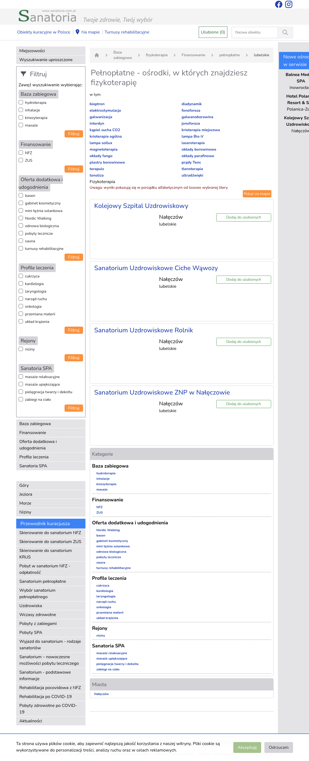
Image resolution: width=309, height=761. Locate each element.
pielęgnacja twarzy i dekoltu (48, 392)
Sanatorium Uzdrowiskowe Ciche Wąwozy (156, 268)
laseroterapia (193, 142)
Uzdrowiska (30, 606)
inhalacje (32, 110)
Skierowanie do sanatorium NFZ (50, 533)
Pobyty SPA (30, 633)
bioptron (97, 104)
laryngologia (35, 291)
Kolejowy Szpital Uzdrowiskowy (141, 205)
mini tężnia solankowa (44, 210)
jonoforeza (191, 123)
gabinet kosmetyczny (43, 203)
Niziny (25, 512)
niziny (30, 349)
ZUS (28, 160)
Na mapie (87, 32)
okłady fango (101, 155)
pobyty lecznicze (39, 233)
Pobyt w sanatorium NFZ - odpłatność (45, 569)
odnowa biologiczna (42, 226)
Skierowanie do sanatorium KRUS (45, 554)
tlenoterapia (192, 168)
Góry (24, 485)
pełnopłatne (229, 55)
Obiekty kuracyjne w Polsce (43, 32)
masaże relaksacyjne (42, 376)
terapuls (97, 168)
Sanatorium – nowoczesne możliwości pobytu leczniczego (49, 660)
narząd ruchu (36, 299)
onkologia (33, 306)
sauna (30, 241)
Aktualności (30, 721)
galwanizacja (101, 117)
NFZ (28, 152)
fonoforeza (191, 110)
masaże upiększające (42, 384)
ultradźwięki (192, 175)
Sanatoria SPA (33, 466)
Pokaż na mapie (257, 193)
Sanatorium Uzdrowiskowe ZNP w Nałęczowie (162, 392)
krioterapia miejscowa (201, 130)
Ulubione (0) (213, 32)
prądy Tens (191, 162)
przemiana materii (40, 314)
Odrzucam (278, 747)
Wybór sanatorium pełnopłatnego (37, 593)
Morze (25, 503)
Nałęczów (101, 694)
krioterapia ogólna (106, 136)
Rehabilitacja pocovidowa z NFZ (50, 688)
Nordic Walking (38, 218)
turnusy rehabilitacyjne (44, 248)
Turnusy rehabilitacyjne (127, 32)
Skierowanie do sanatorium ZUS (50, 542)
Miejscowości (32, 51)
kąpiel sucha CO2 (105, 130)
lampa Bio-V (193, 136)
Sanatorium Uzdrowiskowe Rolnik (143, 330)
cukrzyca (32, 276)
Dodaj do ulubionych (243, 217)
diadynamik (192, 104)
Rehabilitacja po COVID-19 (45, 697)
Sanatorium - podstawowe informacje (45, 675)
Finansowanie (32, 433)
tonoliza (97, 175)
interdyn (97, 123)
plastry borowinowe (107, 162)
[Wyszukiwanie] (285, 32)
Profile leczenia (34, 457)
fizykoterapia (157, 55)
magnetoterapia (104, 149)
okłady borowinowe (199, 149)
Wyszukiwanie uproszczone (46, 60)
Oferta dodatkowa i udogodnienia (38, 445)
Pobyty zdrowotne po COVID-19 (48, 709)
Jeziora (25, 494)
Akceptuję (247, 747)
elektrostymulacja (105, 110)
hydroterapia (35, 102)
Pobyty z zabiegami (38, 624)
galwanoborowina (197, 117)
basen (30, 195)
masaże (31, 125)
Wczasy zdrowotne (37, 615)
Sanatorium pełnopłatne (42, 581)
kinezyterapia (36, 117)
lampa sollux (101, 142)
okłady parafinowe (198, 155)
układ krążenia (37, 321)
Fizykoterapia (102, 182)
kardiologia (34, 283)
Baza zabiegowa (35, 424)
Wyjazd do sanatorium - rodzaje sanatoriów (50, 644)
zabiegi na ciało (38, 399)
